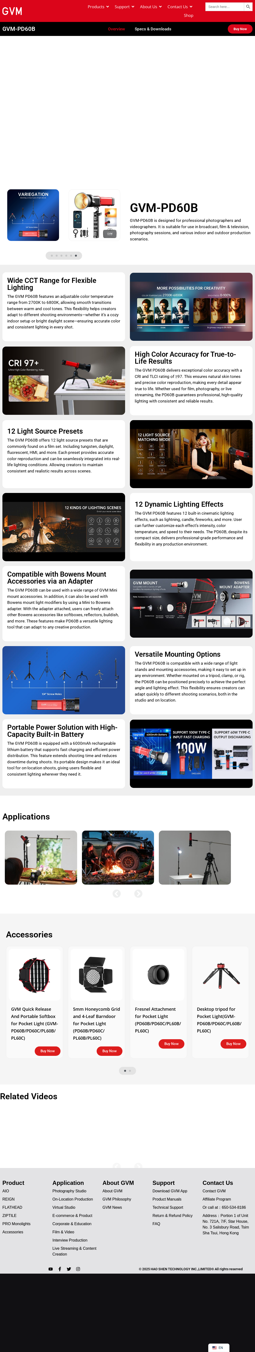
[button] (52, 249)
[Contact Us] (180, 6)
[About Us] (151, 6)
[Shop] (188, 15)
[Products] (98, 6)
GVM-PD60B (18, 22)
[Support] (125, 6)
